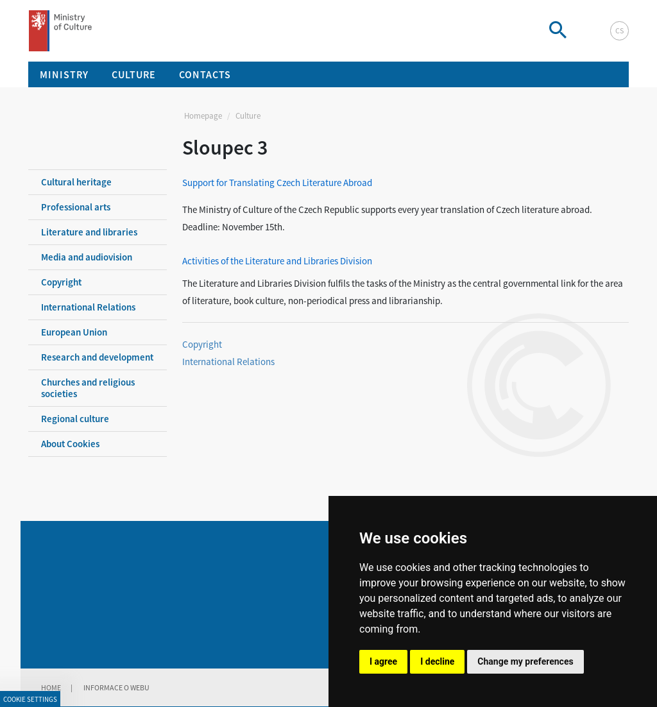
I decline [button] (437, 661)
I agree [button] (383, 661)
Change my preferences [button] (525, 661)
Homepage (203, 115)
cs (619, 30)
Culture (247, 115)
